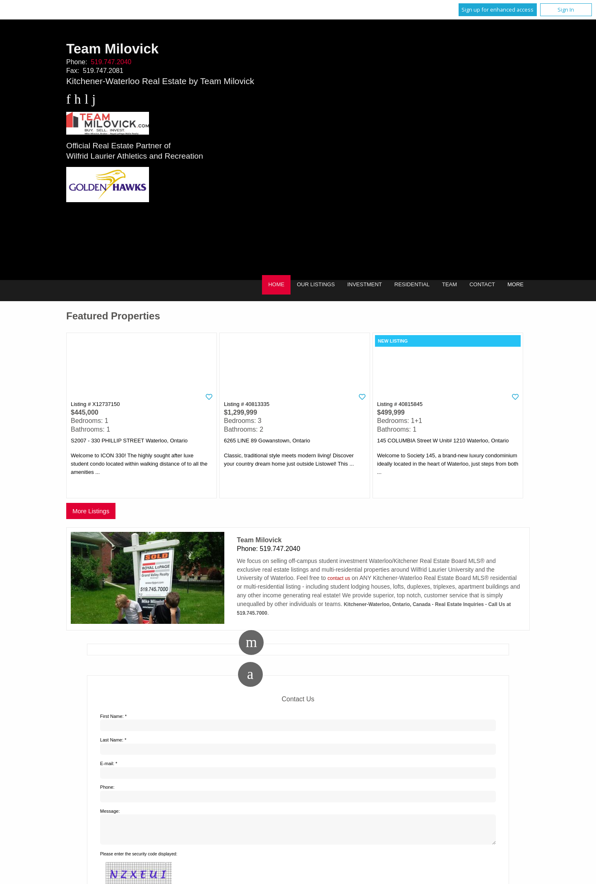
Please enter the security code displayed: (139, 859)
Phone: (107, 787)
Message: (110, 811)
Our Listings (316, 284)
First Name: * (113, 716)
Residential (412, 284)
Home (276, 284)
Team (449, 284)
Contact (482, 284)
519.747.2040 (111, 61)
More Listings (90, 510)
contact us (338, 578)
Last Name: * (113, 739)
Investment (364, 284)
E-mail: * (109, 763)
